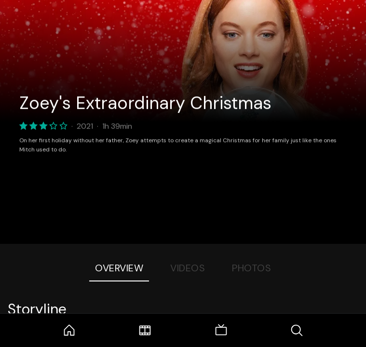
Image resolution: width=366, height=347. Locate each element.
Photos (251, 268)
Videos (187, 268)
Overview (119, 268)
